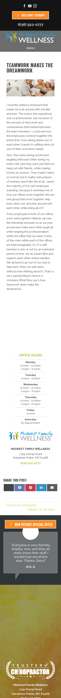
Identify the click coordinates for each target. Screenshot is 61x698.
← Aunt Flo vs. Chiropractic (20, 505)
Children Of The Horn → (43, 509)
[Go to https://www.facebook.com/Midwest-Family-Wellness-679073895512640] (24, 6)
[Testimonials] (30, 552)
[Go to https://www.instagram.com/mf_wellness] (35, 6)
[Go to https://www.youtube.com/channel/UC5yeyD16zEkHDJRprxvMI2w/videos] (30, 6)
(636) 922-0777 (30, 24)
